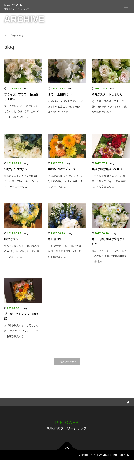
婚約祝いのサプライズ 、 (63, 169)
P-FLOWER (13, 5)
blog (26, 88)
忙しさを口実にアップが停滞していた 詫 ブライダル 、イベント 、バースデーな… (21, 181)
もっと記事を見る (67, 361)
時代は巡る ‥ (13, 239)
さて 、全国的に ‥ (60, 94)
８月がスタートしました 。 (109, 94)
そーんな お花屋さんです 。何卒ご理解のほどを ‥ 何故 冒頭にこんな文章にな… (109, 181)
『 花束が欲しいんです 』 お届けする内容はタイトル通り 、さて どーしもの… (65, 181)
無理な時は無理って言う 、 (109, 169)
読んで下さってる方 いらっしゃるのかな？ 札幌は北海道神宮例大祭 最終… (109, 256)
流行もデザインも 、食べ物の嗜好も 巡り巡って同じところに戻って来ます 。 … (21, 251)
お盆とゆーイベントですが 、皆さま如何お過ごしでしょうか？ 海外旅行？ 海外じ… (65, 106)
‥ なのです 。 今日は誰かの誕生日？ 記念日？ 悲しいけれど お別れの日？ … (65, 251)
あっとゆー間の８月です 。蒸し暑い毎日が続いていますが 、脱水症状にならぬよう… (109, 106)
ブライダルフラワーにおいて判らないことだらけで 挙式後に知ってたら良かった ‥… (21, 111)
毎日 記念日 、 (57, 239)
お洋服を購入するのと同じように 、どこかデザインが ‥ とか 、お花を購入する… (21, 331)
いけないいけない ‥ (17, 169)
